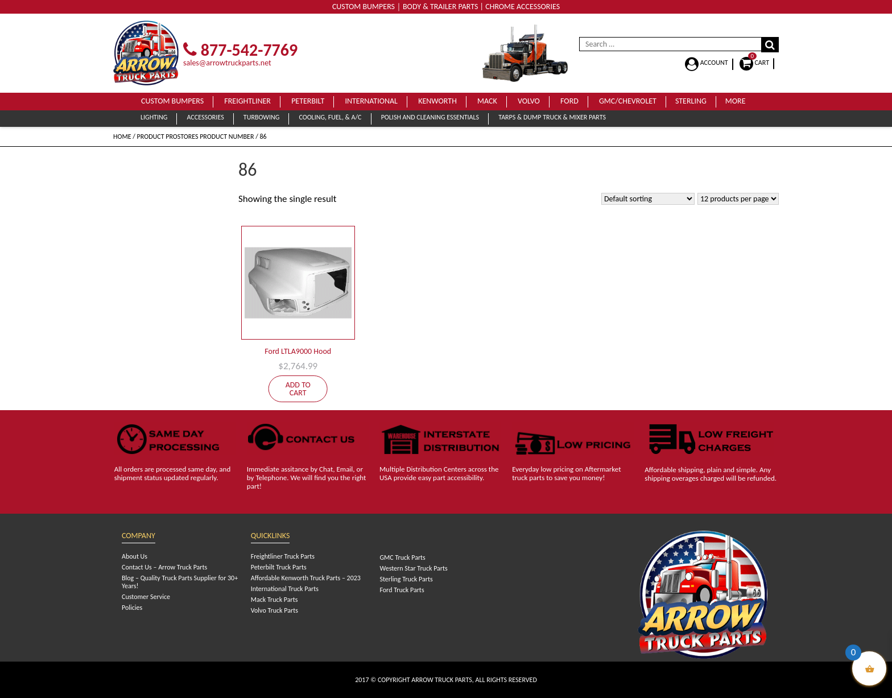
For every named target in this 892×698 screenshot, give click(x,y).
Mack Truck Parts (274, 600)
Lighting (154, 117)
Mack (487, 101)
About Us (134, 556)
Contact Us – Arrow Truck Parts (164, 567)
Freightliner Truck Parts (283, 556)
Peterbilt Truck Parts (279, 567)
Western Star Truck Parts (413, 568)
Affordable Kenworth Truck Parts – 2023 (306, 578)
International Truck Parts (285, 589)
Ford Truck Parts (401, 590)
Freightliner (247, 101)
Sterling (691, 101)
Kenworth (437, 101)
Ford (569, 101)
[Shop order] (648, 199)
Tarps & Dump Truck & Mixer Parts (552, 117)
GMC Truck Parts (402, 557)
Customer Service (146, 597)
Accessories (205, 117)
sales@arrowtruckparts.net (227, 63)
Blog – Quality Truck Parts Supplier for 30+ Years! (180, 582)
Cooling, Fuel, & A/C (330, 117)
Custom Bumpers (172, 101)
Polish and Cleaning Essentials (430, 117)
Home (122, 137)
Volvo (529, 101)
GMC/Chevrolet (627, 101)
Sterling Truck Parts (405, 579)
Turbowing (261, 117)
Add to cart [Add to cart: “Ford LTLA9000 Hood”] (298, 389)
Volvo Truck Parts (274, 610)
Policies (132, 608)
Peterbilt (307, 101)
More (735, 101)
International (371, 101)
